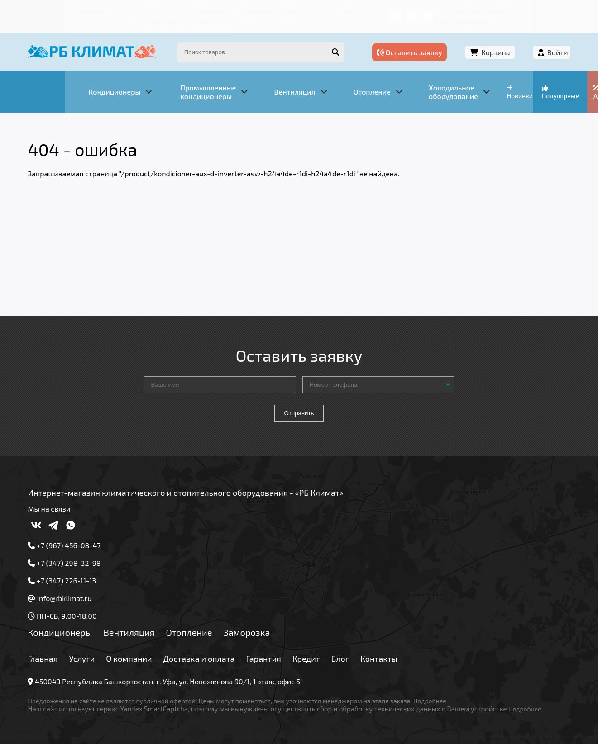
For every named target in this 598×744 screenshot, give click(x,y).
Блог (310, 11)
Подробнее (436, 683)
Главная (52, 11)
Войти (551, 44)
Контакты (343, 11)
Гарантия (244, 11)
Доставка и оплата (188, 11)
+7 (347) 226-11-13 (534, 11)
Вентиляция (135, 614)
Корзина (501, 44)
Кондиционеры (66, 614)
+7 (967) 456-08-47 (465, 11)
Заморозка (253, 614)
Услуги (86, 11)
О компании (126, 11)
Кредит (281, 11)
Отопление (195, 614)
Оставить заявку (426, 44)
